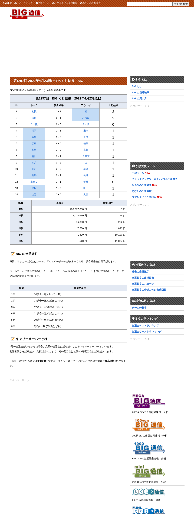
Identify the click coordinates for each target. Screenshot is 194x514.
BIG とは (137, 86)
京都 (85, 149)
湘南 (85, 130)
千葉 (85, 181)
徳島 (85, 143)
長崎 (85, 175)
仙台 (34, 169)
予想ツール (42, 3)
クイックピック (23, 3)
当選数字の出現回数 (143, 277)
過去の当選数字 (140, 271)
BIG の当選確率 (140, 92)
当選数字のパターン (143, 283)
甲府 (34, 188)
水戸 (34, 162)
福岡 (34, 130)
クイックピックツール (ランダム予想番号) (155, 179)
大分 (85, 137)
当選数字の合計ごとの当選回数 (149, 289)
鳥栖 (34, 149)
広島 (34, 143)
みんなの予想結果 (142, 185)
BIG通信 (7, 3)
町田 (85, 188)
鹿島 (34, 137)
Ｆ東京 (86, 156)
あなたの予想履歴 (90, 3)
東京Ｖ (34, 181)
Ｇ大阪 (86, 124)
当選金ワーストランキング (146, 331)
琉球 (85, 169)
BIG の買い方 (139, 98)
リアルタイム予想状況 (64, 3)
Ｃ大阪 (34, 124)
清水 (34, 118)
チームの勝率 (139, 307)
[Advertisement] (97, 47)
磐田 (34, 156)
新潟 (34, 175)
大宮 (85, 194)
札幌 (34, 111)
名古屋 (86, 118)
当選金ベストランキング (145, 325)
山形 (34, 194)
